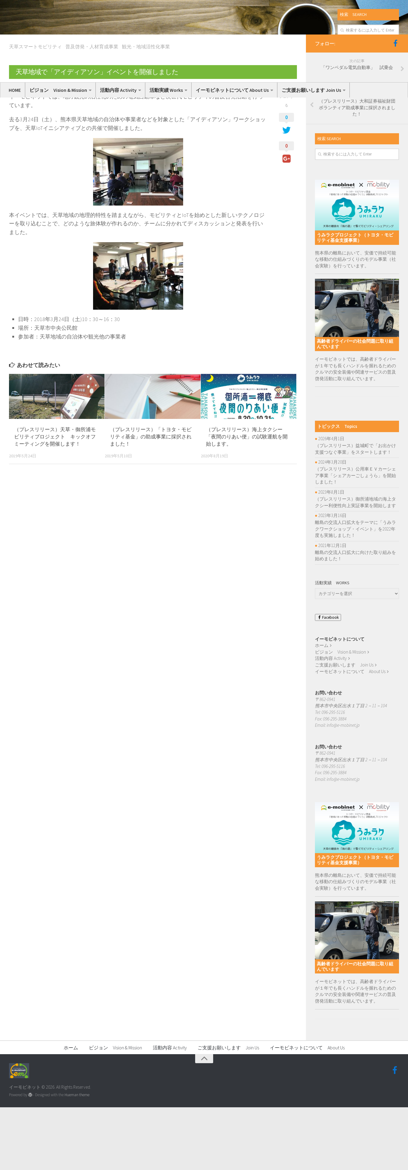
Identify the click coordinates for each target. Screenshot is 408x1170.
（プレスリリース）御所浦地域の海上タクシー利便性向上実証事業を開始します (355, 565)
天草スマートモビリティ (35, 110)
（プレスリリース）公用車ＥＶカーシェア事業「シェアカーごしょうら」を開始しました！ (355, 538)
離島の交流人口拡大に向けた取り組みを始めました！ (355, 618)
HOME (15, 90)
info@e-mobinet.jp (343, 788)
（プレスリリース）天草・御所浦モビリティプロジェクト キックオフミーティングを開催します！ (55, 499)
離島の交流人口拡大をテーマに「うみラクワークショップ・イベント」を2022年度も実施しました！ (355, 591)
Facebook (328, 680)
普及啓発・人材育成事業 (91, 110)
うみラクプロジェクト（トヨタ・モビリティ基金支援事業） (355, 300)
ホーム (321, 708)
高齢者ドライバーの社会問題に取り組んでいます (355, 406)
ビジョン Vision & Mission (58, 90)
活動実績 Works (166, 90)
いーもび (22, 148)
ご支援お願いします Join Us (311, 90)
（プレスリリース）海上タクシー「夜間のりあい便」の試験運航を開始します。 (247, 499)
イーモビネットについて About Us (232, 90)
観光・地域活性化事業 (146, 110)
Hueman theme (77, 1157)
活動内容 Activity (118, 90)
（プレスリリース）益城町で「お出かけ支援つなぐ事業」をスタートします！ (355, 512)
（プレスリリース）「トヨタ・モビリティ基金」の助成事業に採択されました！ (151, 499)
